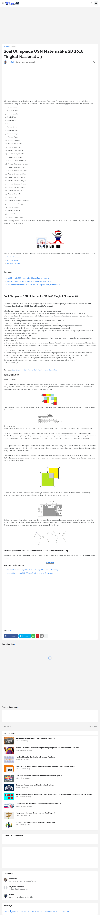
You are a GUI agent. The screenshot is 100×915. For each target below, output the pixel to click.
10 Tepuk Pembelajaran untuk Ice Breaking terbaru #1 (35, 822)
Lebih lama (93, 726)
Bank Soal (37, 911)
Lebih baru (7, 726)
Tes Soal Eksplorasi (14, 263)
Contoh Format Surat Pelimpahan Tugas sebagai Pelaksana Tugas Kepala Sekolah (45, 766)
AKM (15, 911)
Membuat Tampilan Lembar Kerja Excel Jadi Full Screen (36, 757)
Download (50, 563)
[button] (2, 3)
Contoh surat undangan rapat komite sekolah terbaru (35, 785)
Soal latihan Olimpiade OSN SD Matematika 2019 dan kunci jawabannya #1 (33, 285)
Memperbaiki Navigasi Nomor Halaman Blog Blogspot (35, 813)
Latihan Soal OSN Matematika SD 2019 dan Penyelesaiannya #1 (39, 803)
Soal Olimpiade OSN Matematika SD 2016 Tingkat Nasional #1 (28, 278)
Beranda (7, 47)
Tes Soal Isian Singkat (14, 257)
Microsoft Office (51, 911)
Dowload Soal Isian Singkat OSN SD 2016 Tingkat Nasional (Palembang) (32, 570)
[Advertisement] (50, 25)
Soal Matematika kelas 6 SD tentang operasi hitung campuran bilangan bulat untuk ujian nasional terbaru (54, 794)
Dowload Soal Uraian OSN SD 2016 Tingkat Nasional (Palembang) (30, 573)
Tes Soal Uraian (12, 260)
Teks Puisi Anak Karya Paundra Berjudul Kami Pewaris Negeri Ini (39, 776)
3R (7, 911)
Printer (65, 911)
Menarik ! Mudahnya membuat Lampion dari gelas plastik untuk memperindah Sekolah (47, 748)
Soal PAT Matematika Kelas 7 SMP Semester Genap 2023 (36, 738)
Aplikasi (25, 911)
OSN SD (14, 47)
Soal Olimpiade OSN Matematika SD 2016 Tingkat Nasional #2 (28, 281)
